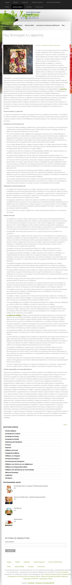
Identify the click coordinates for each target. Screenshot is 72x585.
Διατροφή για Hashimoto (30, 578)
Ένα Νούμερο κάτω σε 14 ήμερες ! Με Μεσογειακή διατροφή (31, 486)
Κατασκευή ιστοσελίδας (42, 583)
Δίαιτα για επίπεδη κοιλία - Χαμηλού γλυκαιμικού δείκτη (29, 497)
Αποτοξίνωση (17, 508)
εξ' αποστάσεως (63, 572)
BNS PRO (51, 583)
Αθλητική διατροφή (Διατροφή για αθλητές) (54, 576)
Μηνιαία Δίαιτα (18, 519)
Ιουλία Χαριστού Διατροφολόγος (12, 25)
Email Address (9, 542)
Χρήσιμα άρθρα (29, 25)
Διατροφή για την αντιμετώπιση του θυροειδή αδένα (24, 576)
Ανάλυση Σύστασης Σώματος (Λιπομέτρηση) (58, 574)
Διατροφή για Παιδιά (46, 578)
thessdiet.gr (31, 583)
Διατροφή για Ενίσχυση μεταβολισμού (48, 25)
